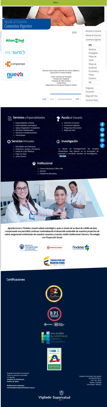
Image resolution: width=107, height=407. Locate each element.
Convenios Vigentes (65, 99)
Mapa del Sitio (91, 95)
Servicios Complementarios (26, 133)
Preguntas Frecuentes (72, 128)
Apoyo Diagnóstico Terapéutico (28, 128)
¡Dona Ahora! (21, 156)
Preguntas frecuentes (90, 89)
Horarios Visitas (92, 100)
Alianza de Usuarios (93, 35)
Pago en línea (21, 154)
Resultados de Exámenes (26, 147)
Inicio (52, 99)
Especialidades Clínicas (25, 123)
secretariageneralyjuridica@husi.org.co (21, 387)
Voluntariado (20, 135)
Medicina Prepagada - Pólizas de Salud (93, 54)
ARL (90, 82)
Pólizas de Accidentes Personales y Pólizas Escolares (94, 71)
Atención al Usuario (93, 31)
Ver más (62, 156)
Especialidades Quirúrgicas (26, 125)
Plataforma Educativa (48, 174)
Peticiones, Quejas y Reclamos (28, 149)
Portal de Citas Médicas (25, 151)
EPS (77, 99)
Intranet (43, 171)
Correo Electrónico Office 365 (51, 169)
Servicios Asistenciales (24, 130)
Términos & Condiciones (15, 379)
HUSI (44, 99)
